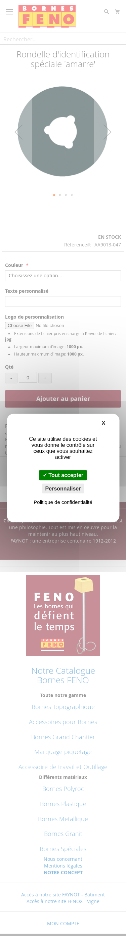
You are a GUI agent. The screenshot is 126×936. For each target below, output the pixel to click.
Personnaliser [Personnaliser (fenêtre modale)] (63, 488)
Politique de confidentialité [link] (63, 502)
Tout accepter (63, 475)
